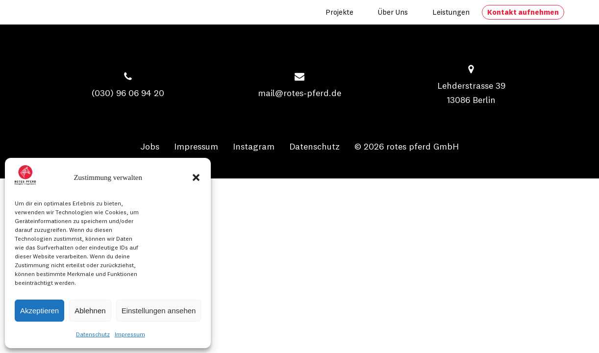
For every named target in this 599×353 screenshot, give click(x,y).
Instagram (254, 146)
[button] (196, 177)
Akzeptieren (39, 310)
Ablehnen (90, 310)
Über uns (393, 12)
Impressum (130, 334)
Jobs (149, 146)
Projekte (339, 12)
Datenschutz (93, 334)
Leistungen (451, 12)
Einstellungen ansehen (159, 310)
